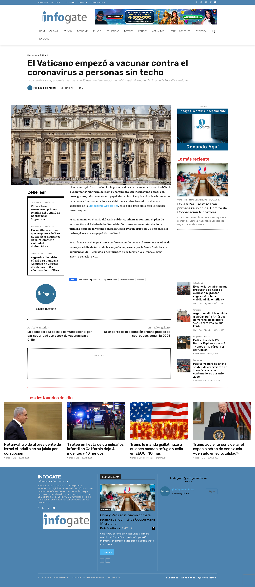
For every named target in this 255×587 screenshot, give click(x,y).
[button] (213, 31)
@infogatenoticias (183, 489)
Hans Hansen (199, 354)
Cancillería (36, 202)
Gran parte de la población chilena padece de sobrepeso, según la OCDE (137, 334)
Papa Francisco (110, 279)
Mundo (45, 55)
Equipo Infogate (47, 88)
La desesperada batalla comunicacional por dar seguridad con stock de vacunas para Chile (59, 336)
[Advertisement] (99, 364)
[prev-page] (102, 560)
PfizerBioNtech (127, 279)
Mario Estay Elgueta (198, 200)
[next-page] (108, 560)
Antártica (35, 253)
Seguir (212, 491)
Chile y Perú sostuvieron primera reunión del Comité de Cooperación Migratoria (45, 212)
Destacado (33, 55)
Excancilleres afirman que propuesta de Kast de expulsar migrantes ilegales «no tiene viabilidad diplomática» (45, 238)
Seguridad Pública (201, 337)
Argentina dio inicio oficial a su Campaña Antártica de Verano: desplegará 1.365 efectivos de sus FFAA (45, 264)
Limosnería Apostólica (103, 206)
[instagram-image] (169, 508)
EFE (14, 458)
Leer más (107, 552)
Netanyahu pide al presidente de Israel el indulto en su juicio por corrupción (32, 449)
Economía (197, 360)
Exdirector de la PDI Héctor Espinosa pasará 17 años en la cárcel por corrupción (209, 345)
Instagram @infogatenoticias (188, 478)
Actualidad (36, 226)
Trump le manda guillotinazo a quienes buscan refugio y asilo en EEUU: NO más (156, 449)
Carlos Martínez (200, 380)
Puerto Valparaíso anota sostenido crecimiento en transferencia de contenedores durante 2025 (210, 370)
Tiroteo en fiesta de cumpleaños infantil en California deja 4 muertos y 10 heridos (95, 449)
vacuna (141, 279)
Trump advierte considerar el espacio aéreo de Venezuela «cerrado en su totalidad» (218, 449)
